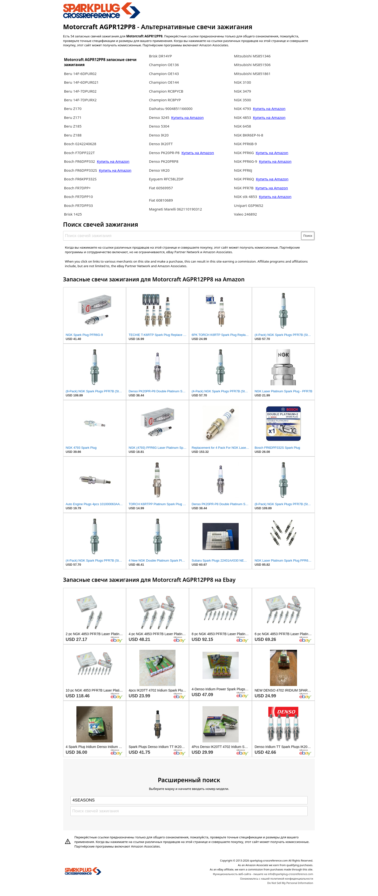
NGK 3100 (242, 82)
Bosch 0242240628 (80, 143)
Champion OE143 (164, 73)
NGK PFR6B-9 (245, 143)
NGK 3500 (242, 99)
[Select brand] (189, 800)
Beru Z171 (72, 117)
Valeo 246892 (245, 214)
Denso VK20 (159, 170)
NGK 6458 (242, 126)
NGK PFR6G (244, 152)
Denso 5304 (159, 126)
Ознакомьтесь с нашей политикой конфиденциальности (276, 878)
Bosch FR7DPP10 (78, 196)
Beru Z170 (72, 108)
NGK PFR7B (244, 187)
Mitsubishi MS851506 (252, 64)
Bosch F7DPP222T (79, 152)
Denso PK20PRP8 (163, 161)
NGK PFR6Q (244, 178)
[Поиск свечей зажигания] (182, 235)
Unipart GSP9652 (248, 205)
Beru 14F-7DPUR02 (80, 91)
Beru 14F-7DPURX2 (80, 99)
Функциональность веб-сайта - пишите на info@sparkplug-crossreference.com (263, 874)
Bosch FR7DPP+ (77, 187)
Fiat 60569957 (161, 187)
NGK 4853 (243, 117)
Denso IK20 (159, 135)
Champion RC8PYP (165, 99)
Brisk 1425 (73, 214)
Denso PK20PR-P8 (164, 152)
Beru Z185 (72, 126)
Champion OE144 (164, 82)
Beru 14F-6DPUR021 (81, 82)
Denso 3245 (159, 117)
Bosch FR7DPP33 (78, 205)
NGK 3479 (242, 91)
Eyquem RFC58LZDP (166, 178)
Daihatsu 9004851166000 (170, 108)
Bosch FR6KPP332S (80, 178)
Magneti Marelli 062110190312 (175, 209)
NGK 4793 (243, 108)
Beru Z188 (72, 135)
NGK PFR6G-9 (246, 161)
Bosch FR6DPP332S (80, 170)
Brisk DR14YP (160, 56)
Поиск (307, 236)
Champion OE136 (164, 64)
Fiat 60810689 (161, 200)
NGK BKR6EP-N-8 (248, 135)
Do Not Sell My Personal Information (290, 883)
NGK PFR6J (243, 170)
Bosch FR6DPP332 (80, 161)
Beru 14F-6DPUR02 (80, 73)
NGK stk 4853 (245, 196)
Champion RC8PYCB (166, 91)
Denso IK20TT (161, 143)
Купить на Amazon (113, 161)
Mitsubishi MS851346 (252, 56)
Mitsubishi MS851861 (252, 73)
